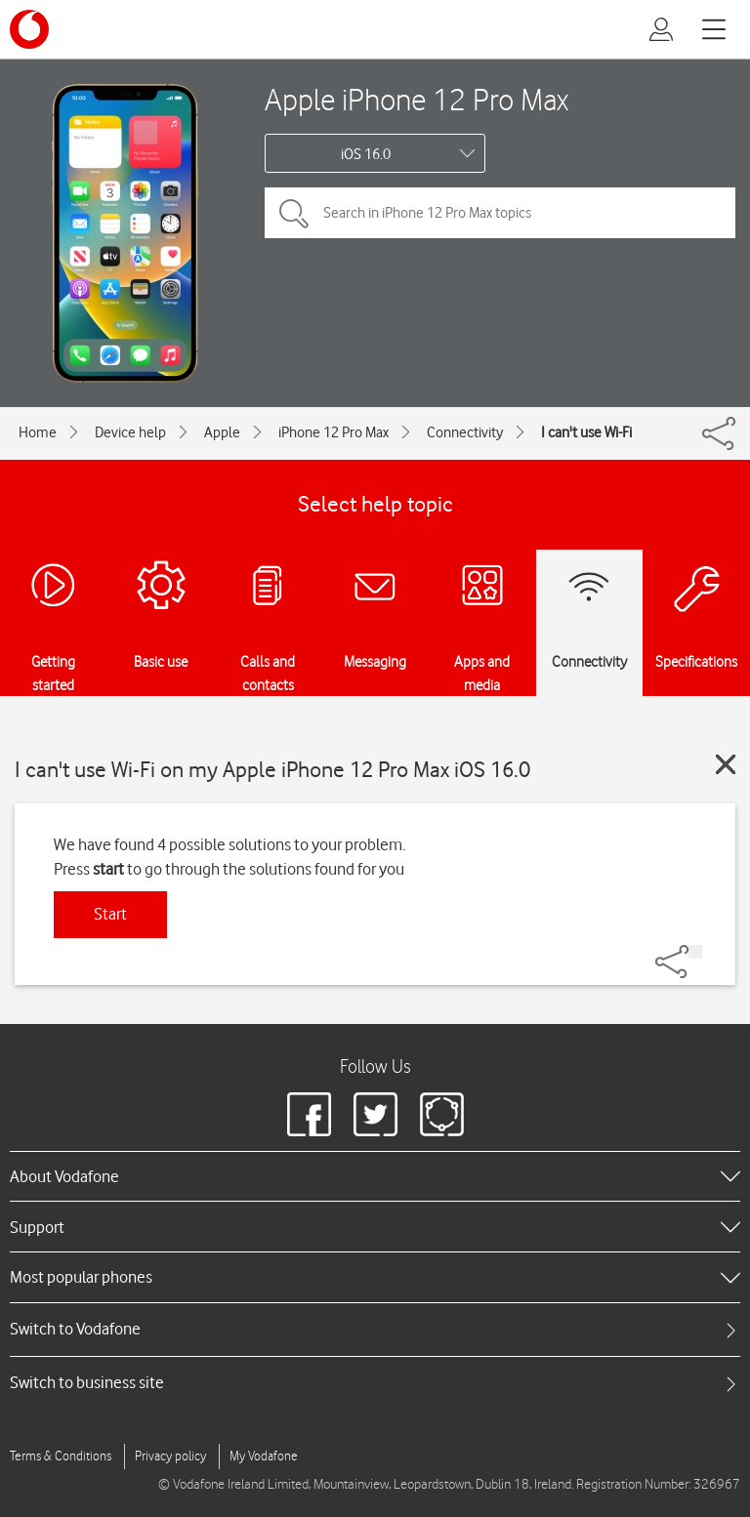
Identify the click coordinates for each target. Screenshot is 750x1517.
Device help (130, 432)
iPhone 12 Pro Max (333, 432)
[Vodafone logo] (29, 29)
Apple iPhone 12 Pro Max (416, 99)
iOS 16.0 (366, 154)
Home (38, 432)
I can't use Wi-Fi (586, 432)
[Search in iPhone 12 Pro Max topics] (500, 212)
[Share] (695, 952)
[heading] (375, 1176)
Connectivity (465, 432)
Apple (222, 432)
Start (110, 913)
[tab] (375, 1329)
